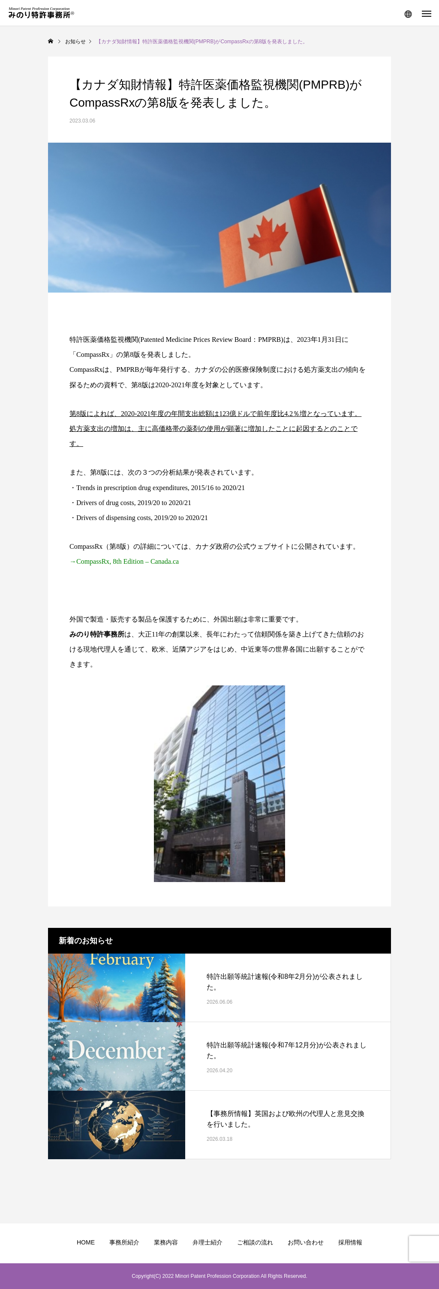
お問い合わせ (306, 1242)
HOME (86, 1242)
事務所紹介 (124, 1242)
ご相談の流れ (255, 1242)
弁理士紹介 (207, 1242)
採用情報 (350, 1242)
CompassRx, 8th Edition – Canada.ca (127, 561)
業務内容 (166, 1242)
